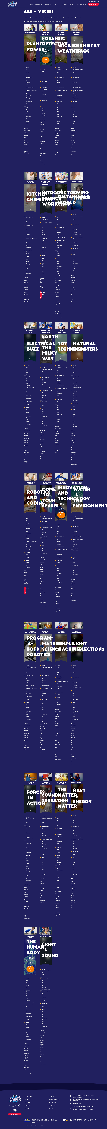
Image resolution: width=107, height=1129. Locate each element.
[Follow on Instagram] (14, 1105)
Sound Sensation (46, 783)
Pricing (27, 1108)
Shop (85, 4)
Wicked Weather (61, 33)
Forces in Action (30, 783)
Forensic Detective (45, 33)
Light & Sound (45, 936)
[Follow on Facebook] (11, 1105)
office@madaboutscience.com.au (83, 1106)
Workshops (49, 4)
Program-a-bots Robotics (30, 632)
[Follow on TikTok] (18, 1105)
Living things (77, 181)
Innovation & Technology (61, 483)
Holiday (65, 4)
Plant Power (30, 33)
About (32, 4)
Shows (57, 4)
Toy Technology (61, 331)
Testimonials (52, 1105)
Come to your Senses (45, 483)
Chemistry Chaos (76, 33)
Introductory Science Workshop (45, 183)
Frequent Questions (54, 1099)
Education (39, 4)
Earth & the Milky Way (45, 331)
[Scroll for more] (30, 59)
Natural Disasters (76, 331)
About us (51, 1096)
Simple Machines (61, 632)
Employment (52, 1102)
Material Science (45, 632)
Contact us (52, 1108)
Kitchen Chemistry (30, 182)
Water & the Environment (77, 483)
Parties (79, 4)
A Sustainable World (61, 182)
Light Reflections (76, 632)
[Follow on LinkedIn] (15, 1110)
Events (72, 4)
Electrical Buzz (30, 331)
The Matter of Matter (61, 783)
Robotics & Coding (30, 483)
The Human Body (30, 937)
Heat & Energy (76, 782)
